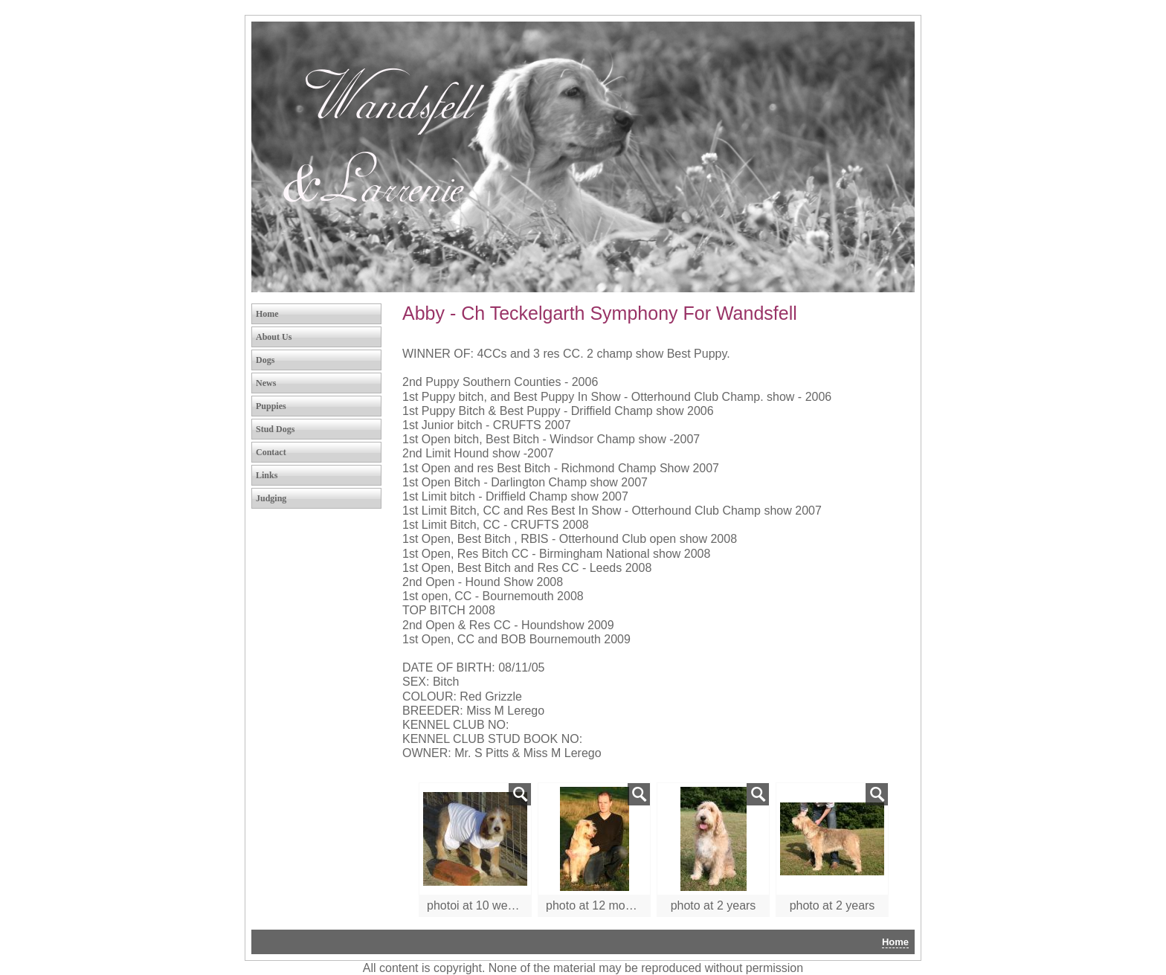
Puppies (271, 406)
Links (266, 475)
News (266, 383)
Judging (271, 498)
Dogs (265, 360)
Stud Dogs (275, 429)
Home (267, 314)
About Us (274, 337)
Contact (271, 452)
